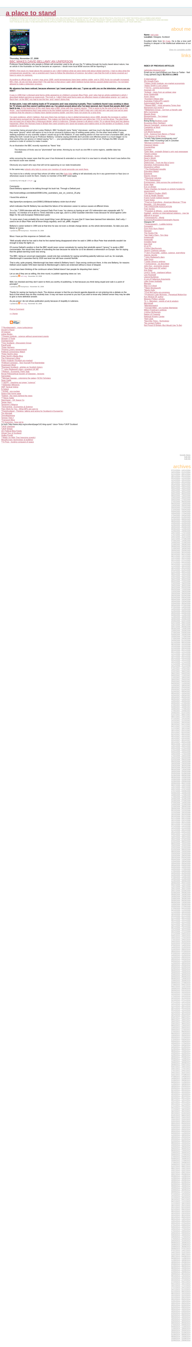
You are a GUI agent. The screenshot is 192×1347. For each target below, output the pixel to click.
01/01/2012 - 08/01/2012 (180, 1115)
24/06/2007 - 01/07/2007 (180, 713)
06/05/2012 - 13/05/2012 (180, 1151)
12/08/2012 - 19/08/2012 (180, 1178)
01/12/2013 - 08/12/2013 (180, 1291)
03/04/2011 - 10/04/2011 (180, 1041)
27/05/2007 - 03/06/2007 (180, 705)
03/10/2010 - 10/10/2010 (180, 992)
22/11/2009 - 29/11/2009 (180, 924)
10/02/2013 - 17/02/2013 (180, 1229)
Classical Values (151, 145)
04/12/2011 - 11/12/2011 (180, 1108)
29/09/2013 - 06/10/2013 (180, 1274)
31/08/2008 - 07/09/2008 (180, 801)
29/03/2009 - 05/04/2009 (180, 857)
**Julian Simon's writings (154, 262)
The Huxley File (151, 233)
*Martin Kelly (149, 290)
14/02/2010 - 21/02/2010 (180, 947)
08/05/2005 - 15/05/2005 (180, 521)
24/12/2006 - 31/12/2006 (180, 666)
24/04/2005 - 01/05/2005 (180, 517)
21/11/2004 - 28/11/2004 (180, 474)
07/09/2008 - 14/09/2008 (180, 803)
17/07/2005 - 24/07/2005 (180, 535)
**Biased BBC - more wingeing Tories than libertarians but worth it (162, 106)
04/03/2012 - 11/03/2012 (180, 1133)
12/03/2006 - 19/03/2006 (180, 591)
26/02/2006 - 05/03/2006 (180, 588)
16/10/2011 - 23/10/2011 (180, 1094)
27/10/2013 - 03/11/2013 (180, 1282)
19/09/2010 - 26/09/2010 (180, 988)
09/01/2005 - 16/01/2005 (180, 488)
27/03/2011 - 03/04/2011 (180, 1039)
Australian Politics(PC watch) (156, 101)
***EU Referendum (152, 180)
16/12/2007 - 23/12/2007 (180, 738)
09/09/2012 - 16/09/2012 (180, 1186)
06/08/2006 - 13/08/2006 (180, 629)
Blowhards (148, 119)
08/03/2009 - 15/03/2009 (180, 851)
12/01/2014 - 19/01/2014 (180, 1301)
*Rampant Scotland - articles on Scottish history (22, 367)
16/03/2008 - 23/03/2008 (180, 763)
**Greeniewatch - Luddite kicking (158, 224)
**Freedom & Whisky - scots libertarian (161, 211)
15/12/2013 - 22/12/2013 (180, 1295)
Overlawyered (7, 341)
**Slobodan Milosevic (10, 385)
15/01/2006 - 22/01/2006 (180, 576)
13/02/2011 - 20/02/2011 (180, 1027)
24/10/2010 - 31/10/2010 (180, 998)
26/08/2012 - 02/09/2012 (180, 1182)
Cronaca (147, 149)
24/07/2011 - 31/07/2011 (180, 1072)
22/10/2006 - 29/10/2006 (180, 648)
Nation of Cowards (152, 314)
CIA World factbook (152, 132)
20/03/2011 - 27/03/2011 (180, 1037)
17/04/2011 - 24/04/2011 (180, 1045)
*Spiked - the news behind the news (16, 396)
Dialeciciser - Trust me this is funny (159, 163)
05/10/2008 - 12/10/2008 (180, 810)
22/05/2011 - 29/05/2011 (180, 1055)
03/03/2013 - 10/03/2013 (180, 1235)
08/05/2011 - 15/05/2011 (180, 1051)
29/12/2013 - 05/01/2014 (180, 1299)
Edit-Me (187, 457)
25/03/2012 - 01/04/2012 (180, 1139)
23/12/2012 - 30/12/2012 (180, 1215)
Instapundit (149, 237)
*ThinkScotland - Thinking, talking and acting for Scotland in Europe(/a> (32, 411)
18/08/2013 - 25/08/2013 (180, 1262)
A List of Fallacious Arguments (157, 279)
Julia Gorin (148, 259)
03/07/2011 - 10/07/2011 (180, 1067)
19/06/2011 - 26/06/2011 (180, 1063)
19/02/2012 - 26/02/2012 (180, 1129)
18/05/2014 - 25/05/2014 (180, 1330)
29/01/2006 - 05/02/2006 (180, 580)
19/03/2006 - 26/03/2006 (180, 593)
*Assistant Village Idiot (153, 99)
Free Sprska (149, 209)
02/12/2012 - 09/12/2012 (180, 1209)
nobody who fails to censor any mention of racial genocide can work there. (56, 169)
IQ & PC (147, 246)
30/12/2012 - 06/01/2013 (180, 1217)
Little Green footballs (153, 281)
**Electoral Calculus (152, 178)
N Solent (5, 389)
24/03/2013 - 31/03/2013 (180, 1241)
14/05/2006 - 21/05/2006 (180, 609)
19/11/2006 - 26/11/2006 (180, 656)
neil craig (24, 276)
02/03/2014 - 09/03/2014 (180, 1315)
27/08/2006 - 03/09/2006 (180, 632)
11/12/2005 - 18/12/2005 (180, 566)
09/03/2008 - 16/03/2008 (180, 762)
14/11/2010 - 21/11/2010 (180, 1004)
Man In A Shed (150, 286)
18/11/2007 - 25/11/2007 (180, 730)
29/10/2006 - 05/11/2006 (180, 650)
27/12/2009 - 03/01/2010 (180, 934)
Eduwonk (148, 174)
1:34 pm (29, 181)
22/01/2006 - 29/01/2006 (180, 578)
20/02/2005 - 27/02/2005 (180, 500)
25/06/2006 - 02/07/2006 (180, 621)
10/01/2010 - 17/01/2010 (180, 937)
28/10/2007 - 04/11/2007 (180, 724)
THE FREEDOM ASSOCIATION (158, 207)
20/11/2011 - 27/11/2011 (180, 1104)
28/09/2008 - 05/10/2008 (180, 808)
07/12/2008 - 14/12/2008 (180, 826)
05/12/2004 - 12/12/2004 (180, 478)
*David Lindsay (150, 154)
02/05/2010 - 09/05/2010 (180, 969)
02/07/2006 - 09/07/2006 (180, 623)
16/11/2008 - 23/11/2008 (180, 820)
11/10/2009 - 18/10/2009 (180, 912)
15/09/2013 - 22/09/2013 (180, 1270)
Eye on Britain (150, 187)
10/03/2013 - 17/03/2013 (180, 1237)
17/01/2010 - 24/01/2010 (180, 939)
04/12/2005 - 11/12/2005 (180, 564)
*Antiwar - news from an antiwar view (160, 92)
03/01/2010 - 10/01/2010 (180, 936)
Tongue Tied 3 (7, 418)
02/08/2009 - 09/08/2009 (180, 893)
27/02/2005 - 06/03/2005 (180, 501)
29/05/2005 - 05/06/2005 (180, 527)
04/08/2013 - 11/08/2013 (180, 1258)
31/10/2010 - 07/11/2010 (180, 1000)
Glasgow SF (149, 222)
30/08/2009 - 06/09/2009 (180, 900)
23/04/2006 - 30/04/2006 (180, 603)
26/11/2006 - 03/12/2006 (180, 658)
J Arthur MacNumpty (153, 248)
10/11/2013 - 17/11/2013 (180, 1286)
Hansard (147, 231)
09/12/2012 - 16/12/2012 (180, 1211)
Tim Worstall (6, 413)
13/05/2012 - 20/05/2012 (180, 1153)
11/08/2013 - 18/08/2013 (180, 1260)
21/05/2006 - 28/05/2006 (180, 611)
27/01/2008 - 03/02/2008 (180, 750)
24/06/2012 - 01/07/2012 (180, 1164)
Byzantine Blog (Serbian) (155, 123)
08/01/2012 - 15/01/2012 (180, 1117)
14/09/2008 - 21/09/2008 (180, 805)
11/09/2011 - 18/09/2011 (180, 1084)
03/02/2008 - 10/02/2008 (180, 752)
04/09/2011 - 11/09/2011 (180, 1082)
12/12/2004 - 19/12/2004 (180, 480)
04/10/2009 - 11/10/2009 (180, 910)
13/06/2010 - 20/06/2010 (180, 981)
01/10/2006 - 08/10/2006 (180, 642)
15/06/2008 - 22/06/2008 (180, 779)
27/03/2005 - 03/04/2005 (180, 509)
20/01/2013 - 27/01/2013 (180, 1223)
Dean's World (150, 158)
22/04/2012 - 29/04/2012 (180, 1147)
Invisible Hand (150, 242)
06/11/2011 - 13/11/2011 (180, 1100)
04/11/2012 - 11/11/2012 (180, 1201)
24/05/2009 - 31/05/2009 (180, 873)
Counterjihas (149, 147)
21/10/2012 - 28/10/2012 (180, 1198)
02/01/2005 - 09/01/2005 (180, 486)
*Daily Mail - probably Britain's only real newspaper (166, 152)
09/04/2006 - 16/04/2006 (180, 599)
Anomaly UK (149, 90)
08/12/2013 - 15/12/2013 (180, 1293)
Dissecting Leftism (152, 167)
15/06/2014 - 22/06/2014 (180, 1338)
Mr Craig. (167, 41)
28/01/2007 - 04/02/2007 (180, 674)
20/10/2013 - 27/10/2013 (180, 1280)
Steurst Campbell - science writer (158, 125)
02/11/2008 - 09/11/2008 (180, 818)
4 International (150, 79)
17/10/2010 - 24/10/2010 (180, 996)
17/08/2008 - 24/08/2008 (180, 797)
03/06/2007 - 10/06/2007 (180, 707)
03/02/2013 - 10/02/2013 (180, 1227)
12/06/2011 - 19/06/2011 (180, 1061)
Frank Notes (149, 200)
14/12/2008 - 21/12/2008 (180, 828)
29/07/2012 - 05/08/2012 (180, 1174)
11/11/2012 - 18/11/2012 (180, 1203)
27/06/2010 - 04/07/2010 (180, 984)
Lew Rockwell (150, 275)
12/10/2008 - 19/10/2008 (180, 812)
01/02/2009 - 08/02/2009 (180, 842)
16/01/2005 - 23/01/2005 (180, 490)
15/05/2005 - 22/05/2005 (180, 523)
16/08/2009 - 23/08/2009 (180, 896)
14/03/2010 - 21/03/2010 (180, 955)
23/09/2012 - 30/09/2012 (180, 1190)
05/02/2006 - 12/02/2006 (180, 582)
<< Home (14, 314)
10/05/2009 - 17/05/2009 (180, 869)
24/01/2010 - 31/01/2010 (180, 941)
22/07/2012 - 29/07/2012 (180, 1172)
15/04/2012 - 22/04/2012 (180, 1145)
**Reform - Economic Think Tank (15, 372)
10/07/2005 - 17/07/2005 (180, 533)
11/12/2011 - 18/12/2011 (180, 1110)
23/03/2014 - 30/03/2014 (180, 1321)
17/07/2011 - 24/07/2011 (180, 1070)
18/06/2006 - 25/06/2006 (180, 619)
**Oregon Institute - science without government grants (25, 336)
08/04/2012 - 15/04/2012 (180, 1143)
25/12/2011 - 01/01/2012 (180, 1113)
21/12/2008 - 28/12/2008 (180, 830)
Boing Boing (149, 121)
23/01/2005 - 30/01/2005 (180, 492)
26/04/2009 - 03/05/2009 (180, 865)
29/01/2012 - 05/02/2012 (180, 1123)
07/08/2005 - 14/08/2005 (180, 541)
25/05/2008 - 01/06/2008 (180, 773)
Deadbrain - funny (152, 156)
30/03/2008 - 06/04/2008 (180, 767)
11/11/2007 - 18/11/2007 (180, 728)
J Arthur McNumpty (152, 312)
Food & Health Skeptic (153, 196)
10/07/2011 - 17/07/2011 (180, 1068)
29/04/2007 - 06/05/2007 (180, 697)
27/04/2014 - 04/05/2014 (180, 1325)
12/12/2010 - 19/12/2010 (180, 1012)
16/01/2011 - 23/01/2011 (180, 1022)
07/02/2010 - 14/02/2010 (180, 945)
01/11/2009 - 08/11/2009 (180, 918)
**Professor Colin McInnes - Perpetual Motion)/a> (165, 295)
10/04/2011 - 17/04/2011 (180, 1043)
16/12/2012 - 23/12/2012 (180, 1213)
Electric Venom (150, 176)
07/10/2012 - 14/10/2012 (180, 1194)
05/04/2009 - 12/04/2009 (180, 859)
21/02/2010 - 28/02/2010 (180, 949)
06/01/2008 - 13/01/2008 (180, 744)
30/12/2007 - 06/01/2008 (180, 742)
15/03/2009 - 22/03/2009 (180, 853)
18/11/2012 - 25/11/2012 (180, 1205)
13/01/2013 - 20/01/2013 (180, 1221)
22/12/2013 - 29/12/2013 (180, 1297)
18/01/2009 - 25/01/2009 (180, 838)
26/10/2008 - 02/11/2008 (180, 816)
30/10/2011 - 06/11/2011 (180, 1098)
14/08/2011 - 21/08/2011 (180, 1078)
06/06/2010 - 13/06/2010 (180, 979)
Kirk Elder (148, 270)
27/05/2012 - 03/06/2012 (180, 1156)
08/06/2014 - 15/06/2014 (180, 1336)
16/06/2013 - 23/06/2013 (180, 1244)
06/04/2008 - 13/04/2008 (180, 769)
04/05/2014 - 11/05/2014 (180, 1327)
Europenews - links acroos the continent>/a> (163, 182)
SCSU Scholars (44, 378)
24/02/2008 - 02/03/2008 (180, 758)
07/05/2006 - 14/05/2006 (180, 607)
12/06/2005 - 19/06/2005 (180, 531)
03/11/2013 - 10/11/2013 (180, 1284)
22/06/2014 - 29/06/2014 (180, 1340)
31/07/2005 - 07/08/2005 (180, 539)
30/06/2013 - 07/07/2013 (180, 1248)
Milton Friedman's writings (155, 310)
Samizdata (6, 376)
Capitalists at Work (152, 127)
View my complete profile (180, 50)
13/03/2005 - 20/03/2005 (180, 505)
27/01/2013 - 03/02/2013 (180, 1225)
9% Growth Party (151, 81)
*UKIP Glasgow (8, 426)
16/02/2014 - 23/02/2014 (180, 1311)
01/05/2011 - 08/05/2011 (180, 1049)
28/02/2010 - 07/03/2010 (180, 951)
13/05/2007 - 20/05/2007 (180, 701)
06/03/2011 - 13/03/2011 (180, 1033)
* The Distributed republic (155, 169)
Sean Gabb (6, 380)
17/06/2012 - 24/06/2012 (180, 1162)
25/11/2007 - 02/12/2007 (180, 732)
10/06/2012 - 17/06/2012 (180, 1160)
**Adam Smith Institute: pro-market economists (164, 83)
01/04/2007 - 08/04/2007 (180, 691)
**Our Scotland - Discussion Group (16, 343)
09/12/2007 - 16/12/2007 (180, 736)
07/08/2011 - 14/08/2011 (180, 1076)
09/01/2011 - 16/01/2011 (180, 1020)
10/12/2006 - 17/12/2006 (180, 662)
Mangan (147, 284)
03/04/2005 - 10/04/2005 (180, 511)
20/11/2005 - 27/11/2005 (180, 560)
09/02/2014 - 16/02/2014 (180, 1309)
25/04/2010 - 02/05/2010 (180, 967)
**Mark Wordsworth (152, 288)
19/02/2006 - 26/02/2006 (180, 586)
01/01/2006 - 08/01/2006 (180, 572)
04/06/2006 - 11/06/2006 (180, 615)
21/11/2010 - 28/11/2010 (180, 1006)
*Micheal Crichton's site (154, 143)
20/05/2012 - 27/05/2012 (180, 1155)
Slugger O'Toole (8, 339)
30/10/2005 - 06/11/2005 (180, 554)
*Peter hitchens (8, 347)
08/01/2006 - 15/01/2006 (180, 574)
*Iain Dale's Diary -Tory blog (156, 235)
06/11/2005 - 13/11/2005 (180, 556)
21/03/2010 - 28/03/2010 (180, 957)
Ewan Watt (148, 185)
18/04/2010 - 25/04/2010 (180, 965)
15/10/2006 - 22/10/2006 (180, 646)
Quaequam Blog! (8, 365)
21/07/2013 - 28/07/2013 (180, 1254)
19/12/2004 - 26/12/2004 (180, 482)
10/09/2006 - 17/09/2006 (180, 636)
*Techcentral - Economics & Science (17, 407)
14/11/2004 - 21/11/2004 (180, 472)
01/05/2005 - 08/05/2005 (180, 519)
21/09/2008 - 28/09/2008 (180, 806)
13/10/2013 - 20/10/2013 (180, 1278)
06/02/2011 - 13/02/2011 (180, 1025)
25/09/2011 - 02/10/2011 (180, 1088)
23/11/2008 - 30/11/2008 (180, 822)
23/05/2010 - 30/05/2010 (180, 975)
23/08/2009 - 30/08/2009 (180, 898)
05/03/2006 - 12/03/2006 (180, 589)
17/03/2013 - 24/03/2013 (180, 1239)
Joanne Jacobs (150, 255)
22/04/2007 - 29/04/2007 (180, 695)
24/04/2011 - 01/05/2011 (180, 1047)
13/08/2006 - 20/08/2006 (180, 631)
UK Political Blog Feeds (11, 431)
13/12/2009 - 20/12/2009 (180, 930)
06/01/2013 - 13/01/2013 (180, 1219)
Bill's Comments (151, 112)
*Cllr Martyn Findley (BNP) (155, 193)
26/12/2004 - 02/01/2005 (180, 484)
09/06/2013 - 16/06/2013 (180, 1242)
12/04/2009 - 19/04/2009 (180, 861)
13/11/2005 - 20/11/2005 (180, 558)
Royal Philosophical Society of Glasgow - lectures (22, 374)
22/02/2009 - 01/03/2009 (180, 848)
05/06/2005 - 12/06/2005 (180, 529)
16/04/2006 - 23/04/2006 (180, 601)
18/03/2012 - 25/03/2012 (180, 1137)
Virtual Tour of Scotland (11, 433)
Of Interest (5, 332)
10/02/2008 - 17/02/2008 (180, 754)
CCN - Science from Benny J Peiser (159, 134)
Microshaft (148, 303)
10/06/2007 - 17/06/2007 (180, 709)
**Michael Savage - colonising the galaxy (19, 378)
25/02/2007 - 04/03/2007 (180, 681)
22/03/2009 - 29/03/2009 (180, 855)
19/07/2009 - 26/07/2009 (180, 889)
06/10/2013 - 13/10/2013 (180, 1276)
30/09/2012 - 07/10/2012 (180, 1192)
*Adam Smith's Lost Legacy (156, 86)
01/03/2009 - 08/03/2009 (180, 850)
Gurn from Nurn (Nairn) (154, 229)
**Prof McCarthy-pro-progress (157, 292)
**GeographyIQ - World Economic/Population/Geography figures (161, 219)
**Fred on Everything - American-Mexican (162, 202)
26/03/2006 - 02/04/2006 (180, 595)
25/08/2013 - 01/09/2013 (180, 1264)
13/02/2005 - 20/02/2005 (180, 498)
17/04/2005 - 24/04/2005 (180, 515)
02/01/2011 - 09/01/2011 (180, 1018)
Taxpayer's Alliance (9, 405)
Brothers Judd (161, 121)
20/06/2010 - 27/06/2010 (180, 982)
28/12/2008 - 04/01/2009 (180, 832)
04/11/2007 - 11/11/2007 (180, 726)
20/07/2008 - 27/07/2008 (180, 789)
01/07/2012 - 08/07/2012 (180, 1166)
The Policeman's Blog (10, 358)
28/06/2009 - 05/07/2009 (180, 883)
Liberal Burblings (151, 277)
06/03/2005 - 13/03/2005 (180, 503)
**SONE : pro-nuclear (10, 391)
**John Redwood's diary (154, 257)
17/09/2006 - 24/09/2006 (180, 638)
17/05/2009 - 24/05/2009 (180, 871)
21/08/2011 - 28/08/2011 (180, 1080)
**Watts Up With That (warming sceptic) (18, 437)
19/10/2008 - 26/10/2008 (180, 814)
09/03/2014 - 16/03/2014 (180, 1317)
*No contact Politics (152, 323)
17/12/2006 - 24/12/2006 (180, 664)
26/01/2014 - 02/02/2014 (180, 1305)
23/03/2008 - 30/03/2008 (180, 765)
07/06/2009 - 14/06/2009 (180, 877)
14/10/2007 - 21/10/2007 (180, 720)
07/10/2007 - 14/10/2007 (180, 719)
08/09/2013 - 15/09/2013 (180, 1268)
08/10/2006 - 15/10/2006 (180, 644)
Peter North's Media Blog (12, 356)
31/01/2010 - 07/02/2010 (180, 943)
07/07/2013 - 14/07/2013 (180, 1250)
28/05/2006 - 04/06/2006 (180, 613)
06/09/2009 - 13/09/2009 (180, 902)
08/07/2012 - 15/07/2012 (180, 1168)
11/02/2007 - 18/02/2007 (180, 677)
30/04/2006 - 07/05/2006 (180, 605)
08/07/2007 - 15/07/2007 (180, 717)
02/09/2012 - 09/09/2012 (180, 1184)
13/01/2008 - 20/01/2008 (180, 746)
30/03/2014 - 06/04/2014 (180, 1323)
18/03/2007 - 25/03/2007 (180, 687)
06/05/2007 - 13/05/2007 (180, 699)
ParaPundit (6, 345)
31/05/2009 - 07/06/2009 (180, 875)
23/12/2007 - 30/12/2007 (180, 740)
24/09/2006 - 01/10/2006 (180, 640)
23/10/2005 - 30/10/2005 (180, 552)
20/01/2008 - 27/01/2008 (180, 748)
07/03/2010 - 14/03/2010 (180, 953)
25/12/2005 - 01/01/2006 (180, 570)
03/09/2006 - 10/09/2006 (180, 634)
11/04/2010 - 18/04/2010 (180, 963)
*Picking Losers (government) (14, 350)
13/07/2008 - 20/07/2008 (180, 787)
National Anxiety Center (154, 317)
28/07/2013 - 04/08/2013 (180, 1256)
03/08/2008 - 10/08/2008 (180, 793)
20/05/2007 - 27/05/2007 (180, 703)
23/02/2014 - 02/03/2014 (180, 1313)
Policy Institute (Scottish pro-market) (17, 361)
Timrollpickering (8, 415)
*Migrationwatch (151, 306)
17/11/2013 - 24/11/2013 (180, 1287)
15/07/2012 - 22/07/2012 (180, 1170)
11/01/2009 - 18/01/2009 (180, 836)
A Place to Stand (31, 13)
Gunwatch (148, 226)
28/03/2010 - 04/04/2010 (180, 959)
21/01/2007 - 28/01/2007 (180, 672)
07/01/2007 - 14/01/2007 (180, 668)
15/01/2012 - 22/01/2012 (180, 1119)
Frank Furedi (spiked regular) (156, 198)
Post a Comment (17, 309)
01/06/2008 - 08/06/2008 (180, 775)
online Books (6, 334)
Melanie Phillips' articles (154, 299)
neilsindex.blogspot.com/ (154, 70)
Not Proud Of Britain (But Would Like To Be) (163, 325)
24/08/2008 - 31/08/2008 (180, 799)
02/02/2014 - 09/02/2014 (180, 1307)
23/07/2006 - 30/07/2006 (180, 625)
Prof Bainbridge (37, 363)
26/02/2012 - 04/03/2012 (180, 1131)
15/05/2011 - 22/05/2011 (180, 1053)
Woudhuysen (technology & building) (17, 440)
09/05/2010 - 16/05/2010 (180, 971)
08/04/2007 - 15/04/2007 (180, 693)
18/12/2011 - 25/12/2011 (180, 1112)
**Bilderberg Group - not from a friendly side (163, 110)
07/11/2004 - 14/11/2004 (180, 470)
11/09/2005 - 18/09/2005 (180, 548)
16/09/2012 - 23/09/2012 (180, 1188)
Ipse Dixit (148, 244)
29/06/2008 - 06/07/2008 (180, 783)
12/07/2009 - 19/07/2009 (180, 887)
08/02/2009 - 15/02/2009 (180, 844)
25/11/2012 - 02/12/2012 (180, 1207)
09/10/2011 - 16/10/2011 (180, 1092)
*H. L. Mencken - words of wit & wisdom (161, 301)
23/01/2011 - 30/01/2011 (180, 1024)
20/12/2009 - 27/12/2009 (180, 932)
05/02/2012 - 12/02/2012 (180, 1125)
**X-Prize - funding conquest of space (17, 442)
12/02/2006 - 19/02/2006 (180, 584)
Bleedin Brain (150, 114)
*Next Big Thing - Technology (156, 321)
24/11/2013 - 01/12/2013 (180, 1289)
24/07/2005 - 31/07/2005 (180, 537)
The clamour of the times (155, 136)
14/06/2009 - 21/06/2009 (180, 879)
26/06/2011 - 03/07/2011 (180, 1065)
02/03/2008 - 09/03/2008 (180, 760)
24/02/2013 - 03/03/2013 (180, 1233)
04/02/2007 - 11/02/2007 (180, 675)
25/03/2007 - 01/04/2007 (180, 689)
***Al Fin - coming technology (156, 88)
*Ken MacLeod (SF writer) (155, 268)
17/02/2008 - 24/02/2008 (180, 756)
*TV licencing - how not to (12, 422)
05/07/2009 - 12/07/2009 (180, 885)
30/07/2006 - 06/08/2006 (180, 627)
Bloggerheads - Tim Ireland (156, 116)
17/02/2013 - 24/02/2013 (180, 1231)
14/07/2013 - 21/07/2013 (180, 1252)
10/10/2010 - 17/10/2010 (180, 994)
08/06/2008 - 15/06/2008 (180, 777)
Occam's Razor (8, 330)
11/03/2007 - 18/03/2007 (180, 685)
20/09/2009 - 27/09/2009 (180, 906)
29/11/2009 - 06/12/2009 (180, 926)
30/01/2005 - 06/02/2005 (180, 494)
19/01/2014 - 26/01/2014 (180, 1303)
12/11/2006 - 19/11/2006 (180, 654)
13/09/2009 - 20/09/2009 (180, 904)
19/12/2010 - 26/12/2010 (180, 1014)
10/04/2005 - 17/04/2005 (180, 513)
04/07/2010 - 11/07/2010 (180, 986)
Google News (185, 455)
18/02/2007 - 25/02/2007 (180, 679)
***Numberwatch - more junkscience (17, 328)
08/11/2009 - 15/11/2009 (180, 920)
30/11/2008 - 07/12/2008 (180, 824)
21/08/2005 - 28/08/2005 (180, 544)
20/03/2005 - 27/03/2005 (180, 507)
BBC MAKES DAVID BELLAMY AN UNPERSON (41, 61)
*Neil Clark (148, 319)
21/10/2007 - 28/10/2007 (180, 722)
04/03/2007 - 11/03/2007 (180, 683)
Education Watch (151, 171)
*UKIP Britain (7, 429)
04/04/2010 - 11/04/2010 (180, 961)
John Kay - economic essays (156, 266)
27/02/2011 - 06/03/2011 (180, 1031)
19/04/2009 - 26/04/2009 (180, 863)
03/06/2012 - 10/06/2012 (180, 1158)
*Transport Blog (8, 420)
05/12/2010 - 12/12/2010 (180, 1010)
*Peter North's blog (9, 354)
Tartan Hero (6, 402)
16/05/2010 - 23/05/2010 (180, 973)
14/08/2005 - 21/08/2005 (180, 543)
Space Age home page (11, 394)
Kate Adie (68, 174)
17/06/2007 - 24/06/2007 (180, 711)
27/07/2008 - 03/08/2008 (180, 791)
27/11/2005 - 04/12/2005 (180, 562)
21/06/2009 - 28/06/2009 (180, 881)
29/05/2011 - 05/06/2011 (180, 1057)
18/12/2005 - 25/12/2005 (180, 568)
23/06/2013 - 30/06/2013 (180, 1246)
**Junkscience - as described (156, 264)
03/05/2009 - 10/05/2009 (180, 867)
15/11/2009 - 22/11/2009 (180, 922)
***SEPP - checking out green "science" (18, 383)
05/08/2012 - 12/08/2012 (180, 1176)
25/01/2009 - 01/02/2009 (180, 840)
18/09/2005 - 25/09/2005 (180, 550)
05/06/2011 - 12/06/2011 (180, 1059)
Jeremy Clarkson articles (154, 251)
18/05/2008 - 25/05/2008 (180, 771)
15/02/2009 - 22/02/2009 (180, 846)
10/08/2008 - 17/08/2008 (180, 795)
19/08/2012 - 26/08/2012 (180, 1180)
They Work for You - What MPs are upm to (19, 409)
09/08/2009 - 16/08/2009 (180, 894)
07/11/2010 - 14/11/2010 (180, 1002)
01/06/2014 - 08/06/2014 (180, 1334)
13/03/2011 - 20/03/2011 (180, 1035)
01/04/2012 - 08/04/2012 (180, 1141)
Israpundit (148, 240)
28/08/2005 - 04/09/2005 (180, 546)
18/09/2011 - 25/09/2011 (180, 1086)
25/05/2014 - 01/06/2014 (180, 1332)
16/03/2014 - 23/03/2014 (180, 1319)
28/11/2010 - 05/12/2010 (180, 1008)
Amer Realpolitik (151, 94)
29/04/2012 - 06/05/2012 (180, 1149)
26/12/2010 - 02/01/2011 (180, 1016)
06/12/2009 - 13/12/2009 (180, 928)
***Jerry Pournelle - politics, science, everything (164, 253)
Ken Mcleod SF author (153, 297)
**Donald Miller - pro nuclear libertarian (161, 308)
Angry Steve (149, 97)
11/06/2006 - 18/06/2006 (180, 617)
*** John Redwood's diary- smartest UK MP (20, 369)
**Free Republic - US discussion (165, 203)
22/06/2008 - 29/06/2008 (180, 781)
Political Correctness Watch (13, 352)
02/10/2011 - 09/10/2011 (180, 1090)
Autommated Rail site (153, 103)
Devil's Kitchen (150, 160)
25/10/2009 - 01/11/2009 (180, 916)
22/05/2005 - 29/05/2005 (180, 525)
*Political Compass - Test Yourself (16, 363)
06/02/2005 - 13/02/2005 (180, 496)
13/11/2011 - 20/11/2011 (180, 1102)
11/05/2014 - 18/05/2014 (180, 1329)
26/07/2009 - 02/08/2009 (180, 891)
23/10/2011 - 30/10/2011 (180, 1096)
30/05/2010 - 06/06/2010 (180, 977)
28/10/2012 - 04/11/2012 (180, 1199)
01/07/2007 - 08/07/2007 (180, 715)
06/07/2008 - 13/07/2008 (180, 785)
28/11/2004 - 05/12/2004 (180, 476)
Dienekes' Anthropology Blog (156, 165)
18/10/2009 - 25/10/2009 (180, 914)
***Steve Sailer (7, 398)
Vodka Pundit (7, 435)
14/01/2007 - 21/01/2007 (180, 670)
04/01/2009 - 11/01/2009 (180, 834)
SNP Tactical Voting (9, 387)
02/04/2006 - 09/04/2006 (180, 597)
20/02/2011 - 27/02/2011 (180, 1029)
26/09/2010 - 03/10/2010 (180, 990)
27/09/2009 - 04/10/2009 (180, 908)
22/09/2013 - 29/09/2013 (180, 1272)
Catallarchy (149, 130)
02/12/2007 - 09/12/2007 (180, 734)
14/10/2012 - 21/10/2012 (180, 1196)
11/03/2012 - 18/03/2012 (180, 1135)
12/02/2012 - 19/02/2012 (180, 1127)
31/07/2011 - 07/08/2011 (180, 1074)
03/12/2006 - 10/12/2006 (180, 660)
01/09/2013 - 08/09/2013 (180, 1266)
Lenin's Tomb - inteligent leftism (157, 273)
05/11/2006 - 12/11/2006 (180, 652)
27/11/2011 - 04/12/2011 (180, 1106)
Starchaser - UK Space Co (12, 400)
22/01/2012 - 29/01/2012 (180, 1121)
